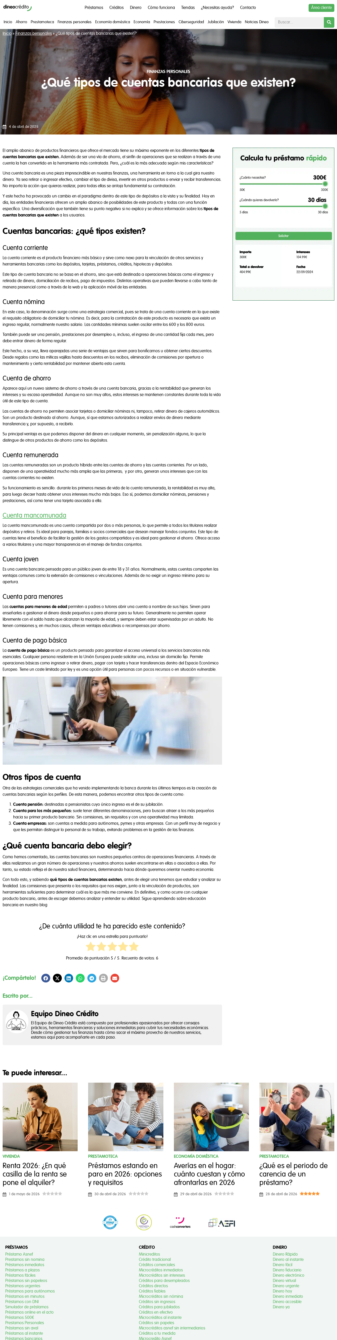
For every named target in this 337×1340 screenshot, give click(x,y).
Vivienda (234, 22)
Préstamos (94, 8)
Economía (142, 22)
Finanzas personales (75, 22)
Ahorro (21, 22)
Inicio (8, 22)
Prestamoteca (42, 22)
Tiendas (188, 8)
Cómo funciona (161, 8)
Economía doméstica (112, 22)
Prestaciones (164, 22)
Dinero (136, 8)
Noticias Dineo (257, 22)
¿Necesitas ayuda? (217, 8)
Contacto (248, 8)
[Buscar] (329, 22)
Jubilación (216, 22)
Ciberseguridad (191, 22)
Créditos (116, 8)
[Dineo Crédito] (17, 8)
